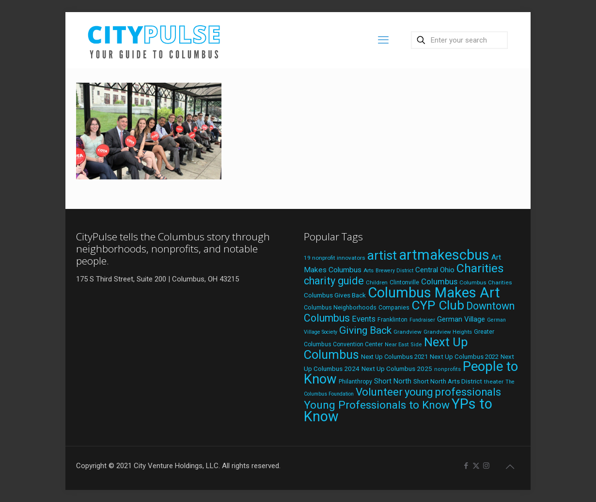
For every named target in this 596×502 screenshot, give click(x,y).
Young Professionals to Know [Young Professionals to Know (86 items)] (377, 405)
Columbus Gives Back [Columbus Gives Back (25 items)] (335, 295)
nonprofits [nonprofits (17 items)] (447, 369)
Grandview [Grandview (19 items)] (407, 331)
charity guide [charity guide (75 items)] (334, 281)
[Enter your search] (459, 40)
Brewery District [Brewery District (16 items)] (394, 270)
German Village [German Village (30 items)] (461, 319)
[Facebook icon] (466, 465)
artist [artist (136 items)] (382, 255)
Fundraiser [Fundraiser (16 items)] (422, 320)
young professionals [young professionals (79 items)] (453, 392)
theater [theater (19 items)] (493, 381)
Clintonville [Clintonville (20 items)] (404, 282)
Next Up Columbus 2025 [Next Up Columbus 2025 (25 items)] (396, 368)
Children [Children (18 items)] (377, 282)
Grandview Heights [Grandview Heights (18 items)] (447, 331)
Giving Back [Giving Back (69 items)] (365, 330)
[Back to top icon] (510, 467)
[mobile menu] (383, 40)
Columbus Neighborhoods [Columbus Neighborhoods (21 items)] (340, 307)
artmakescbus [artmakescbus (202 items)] (444, 255)
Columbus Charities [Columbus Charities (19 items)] (485, 282)
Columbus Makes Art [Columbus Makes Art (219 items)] (434, 292)
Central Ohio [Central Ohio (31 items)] (435, 270)
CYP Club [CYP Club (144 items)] (437, 305)
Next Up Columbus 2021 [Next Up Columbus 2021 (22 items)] (394, 356)
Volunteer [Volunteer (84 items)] (379, 391)
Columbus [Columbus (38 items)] (439, 281)
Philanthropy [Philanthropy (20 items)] (355, 381)
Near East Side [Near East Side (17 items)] (403, 344)
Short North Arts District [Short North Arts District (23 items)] (447, 381)
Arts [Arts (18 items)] (368, 270)
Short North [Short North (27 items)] (392, 381)
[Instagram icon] (486, 465)
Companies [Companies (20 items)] (393, 307)
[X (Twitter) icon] (476, 465)
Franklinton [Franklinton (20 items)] (392, 319)
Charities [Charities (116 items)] (480, 268)
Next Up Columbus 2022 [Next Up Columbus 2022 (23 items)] (464, 356)
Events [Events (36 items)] (364, 319)
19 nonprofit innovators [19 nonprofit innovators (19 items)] (334, 257)
